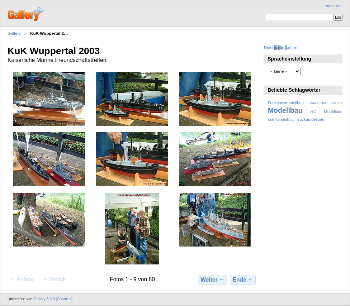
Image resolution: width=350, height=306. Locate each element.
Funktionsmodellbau (286, 103)
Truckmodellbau (310, 119)
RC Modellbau (326, 111)
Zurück (54, 279)
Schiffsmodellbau (281, 119)
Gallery (14, 33)
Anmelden (334, 6)
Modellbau (285, 110)
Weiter (212, 279)
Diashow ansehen (280, 47)
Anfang (22, 279)
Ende (243, 279)
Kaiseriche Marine (326, 103)
